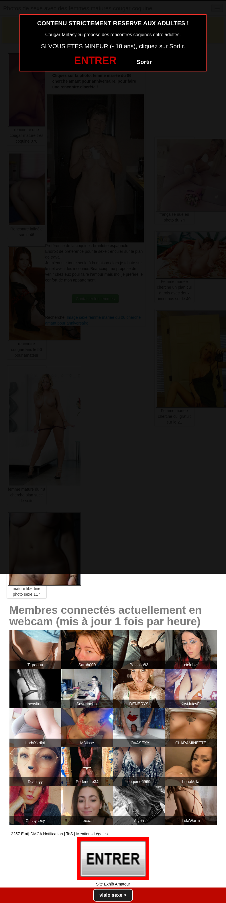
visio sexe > (113, 895)
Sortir (144, 62)
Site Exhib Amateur (113, 884)
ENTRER (95, 60)
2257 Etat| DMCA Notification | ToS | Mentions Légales (59, 834)
